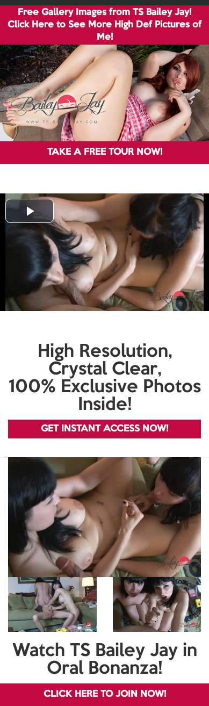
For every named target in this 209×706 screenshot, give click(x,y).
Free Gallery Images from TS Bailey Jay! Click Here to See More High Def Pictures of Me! (104, 25)
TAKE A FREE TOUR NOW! (104, 152)
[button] (29, 211)
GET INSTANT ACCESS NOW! (104, 429)
